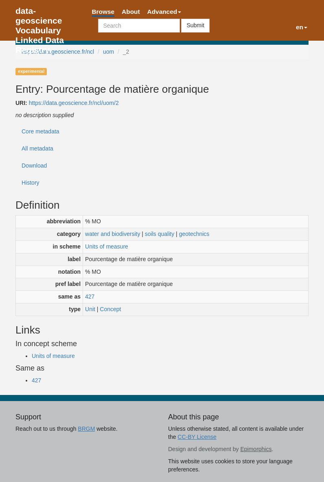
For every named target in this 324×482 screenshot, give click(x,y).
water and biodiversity (112, 234)
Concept (110, 309)
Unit (90, 309)
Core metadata (40, 131)
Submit (195, 25)
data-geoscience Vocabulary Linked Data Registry (39, 13)
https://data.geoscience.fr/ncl (58, 51)
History (30, 182)
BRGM (86, 428)
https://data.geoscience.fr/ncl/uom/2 (74, 103)
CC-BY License (196, 437)
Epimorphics (255, 449)
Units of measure (106, 246)
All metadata (37, 148)
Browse (103, 11)
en (301, 27)
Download (34, 165)
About (131, 11)
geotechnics (194, 234)
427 (89, 296)
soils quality (159, 234)
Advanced (164, 11)
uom (108, 51)
